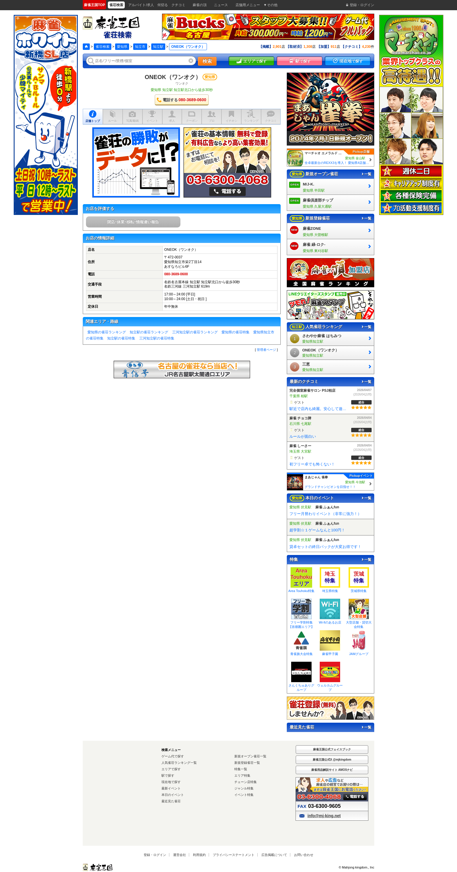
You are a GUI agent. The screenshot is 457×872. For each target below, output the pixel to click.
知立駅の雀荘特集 (121, 338)
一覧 (366, 174)
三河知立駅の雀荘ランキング (195, 332)
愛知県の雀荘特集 (235, 332)
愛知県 (122, 47)
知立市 (140, 47)
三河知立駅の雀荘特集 (156, 338)
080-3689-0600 (176, 274)
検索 (207, 61)
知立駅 (158, 47)
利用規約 (199, 855)
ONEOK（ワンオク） (173, 77)
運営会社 (179, 855)
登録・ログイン (155, 855)
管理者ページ (266, 349)
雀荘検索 (103, 47)
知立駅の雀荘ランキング (149, 332)
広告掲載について (274, 855)
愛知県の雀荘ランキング (106, 332)
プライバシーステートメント (233, 855)
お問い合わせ (303, 855)
